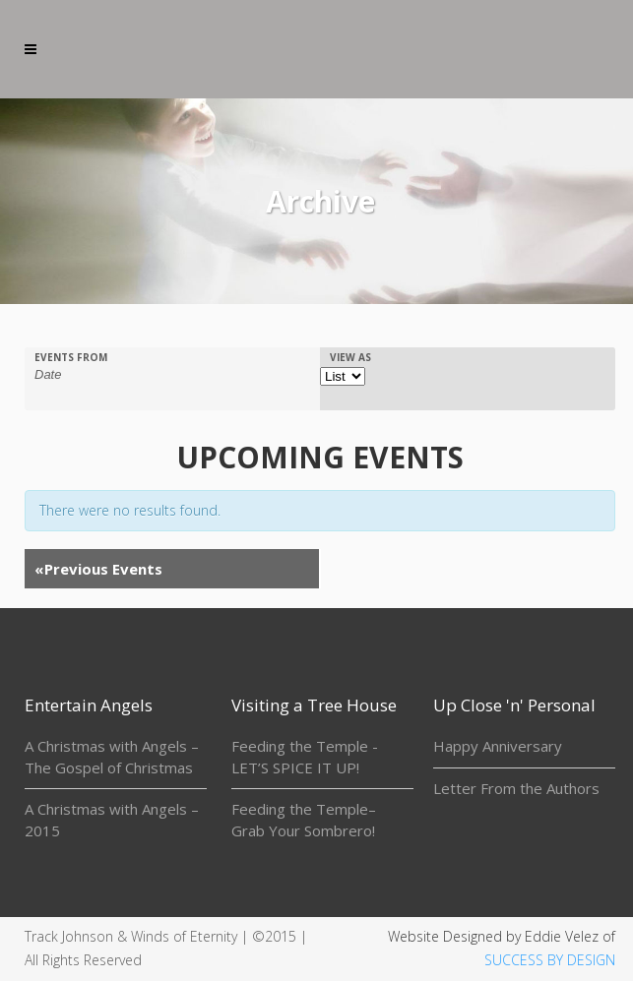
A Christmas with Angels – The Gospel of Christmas (112, 756)
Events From (70, 357)
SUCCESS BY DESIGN (549, 959)
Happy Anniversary (497, 746)
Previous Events (98, 569)
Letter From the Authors (516, 788)
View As (350, 357)
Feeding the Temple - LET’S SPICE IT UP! (304, 756)
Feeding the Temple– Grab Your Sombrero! (303, 819)
